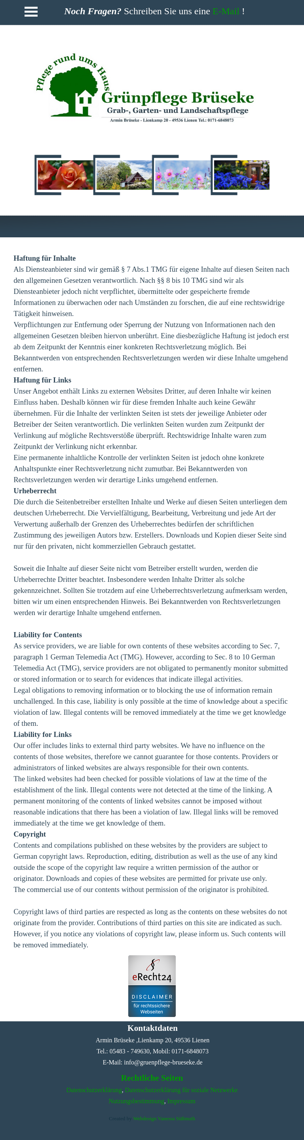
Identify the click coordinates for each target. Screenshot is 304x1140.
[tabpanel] (151, 87)
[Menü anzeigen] (31, 11)
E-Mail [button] (226, 11)
